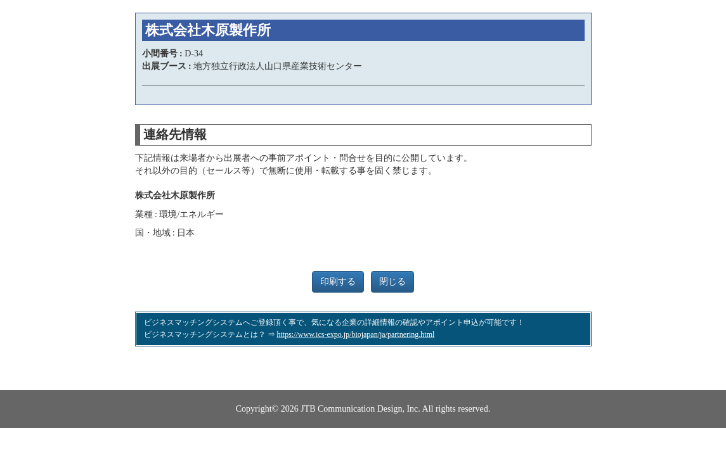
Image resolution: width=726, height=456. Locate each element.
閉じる (392, 281)
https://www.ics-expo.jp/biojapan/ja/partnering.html (356, 334)
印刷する (338, 281)
